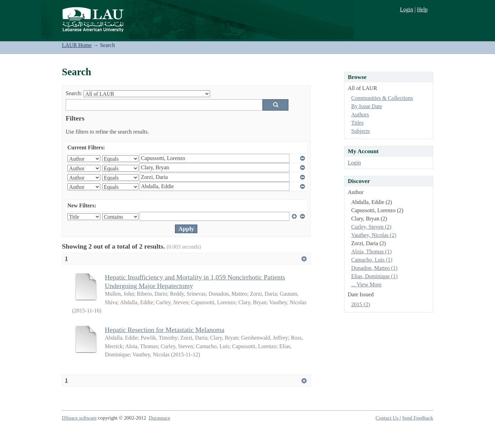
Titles (357, 123)
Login (406, 9)
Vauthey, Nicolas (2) (373, 235)
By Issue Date (366, 106)
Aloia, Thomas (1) (371, 251)
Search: (74, 93)
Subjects (360, 131)
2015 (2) (360, 304)
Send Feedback (417, 418)
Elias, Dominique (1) (374, 276)
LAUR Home (77, 45)
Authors (360, 114)
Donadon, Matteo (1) (374, 268)
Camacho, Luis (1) (372, 260)
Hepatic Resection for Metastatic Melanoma (164, 329)
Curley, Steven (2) (371, 227)
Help (422, 9)
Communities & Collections (382, 98)
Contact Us (388, 418)
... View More (366, 284)
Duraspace (159, 418)
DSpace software (79, 418)
